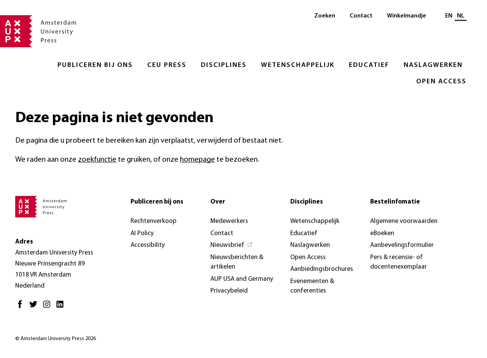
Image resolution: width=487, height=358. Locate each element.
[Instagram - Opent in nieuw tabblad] (48, 307)
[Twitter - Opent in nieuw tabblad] (35, 307)
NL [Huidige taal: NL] (460, 16)
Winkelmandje (406, 16)
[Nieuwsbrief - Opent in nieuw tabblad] (231, 245)
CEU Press (166, 65)
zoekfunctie (97, 160)
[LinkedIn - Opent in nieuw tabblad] (61, 307)
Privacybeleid (229, 291)
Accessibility (148, 245)
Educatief (369, 65)
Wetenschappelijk (297, 65)
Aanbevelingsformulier (402, 245)
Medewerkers (229, 221)
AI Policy (142, 233)
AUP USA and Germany (241, 279)
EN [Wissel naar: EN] (448, 16)
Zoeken (324, 16)
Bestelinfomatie (395, 202)
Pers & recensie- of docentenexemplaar (398, 262)
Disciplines (224, 65)
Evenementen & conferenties (312, 286)
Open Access (441, 81)
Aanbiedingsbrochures (321, 269)
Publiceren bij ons (95, 65)
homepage (197, 160)
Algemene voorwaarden (404, 221)
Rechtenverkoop (154, 221)
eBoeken (382, 233)
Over (217, 202)
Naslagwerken (433, 65)
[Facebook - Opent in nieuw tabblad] (22, 307)
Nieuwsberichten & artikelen (236, 262)
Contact (361, 16)
